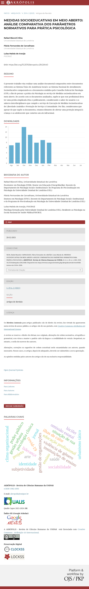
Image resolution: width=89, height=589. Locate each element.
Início (6, 13)
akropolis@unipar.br (19, 494)
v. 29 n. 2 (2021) (28, 13)
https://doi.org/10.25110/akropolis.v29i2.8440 (28, 65)
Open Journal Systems (13, 370)
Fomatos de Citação (16, 270)
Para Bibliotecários (11, 394)
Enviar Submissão (15, 406)
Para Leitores (9, 386)
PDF (9, 222)
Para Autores (9, 390)
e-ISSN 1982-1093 (11, 488)
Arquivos (15, 13)
